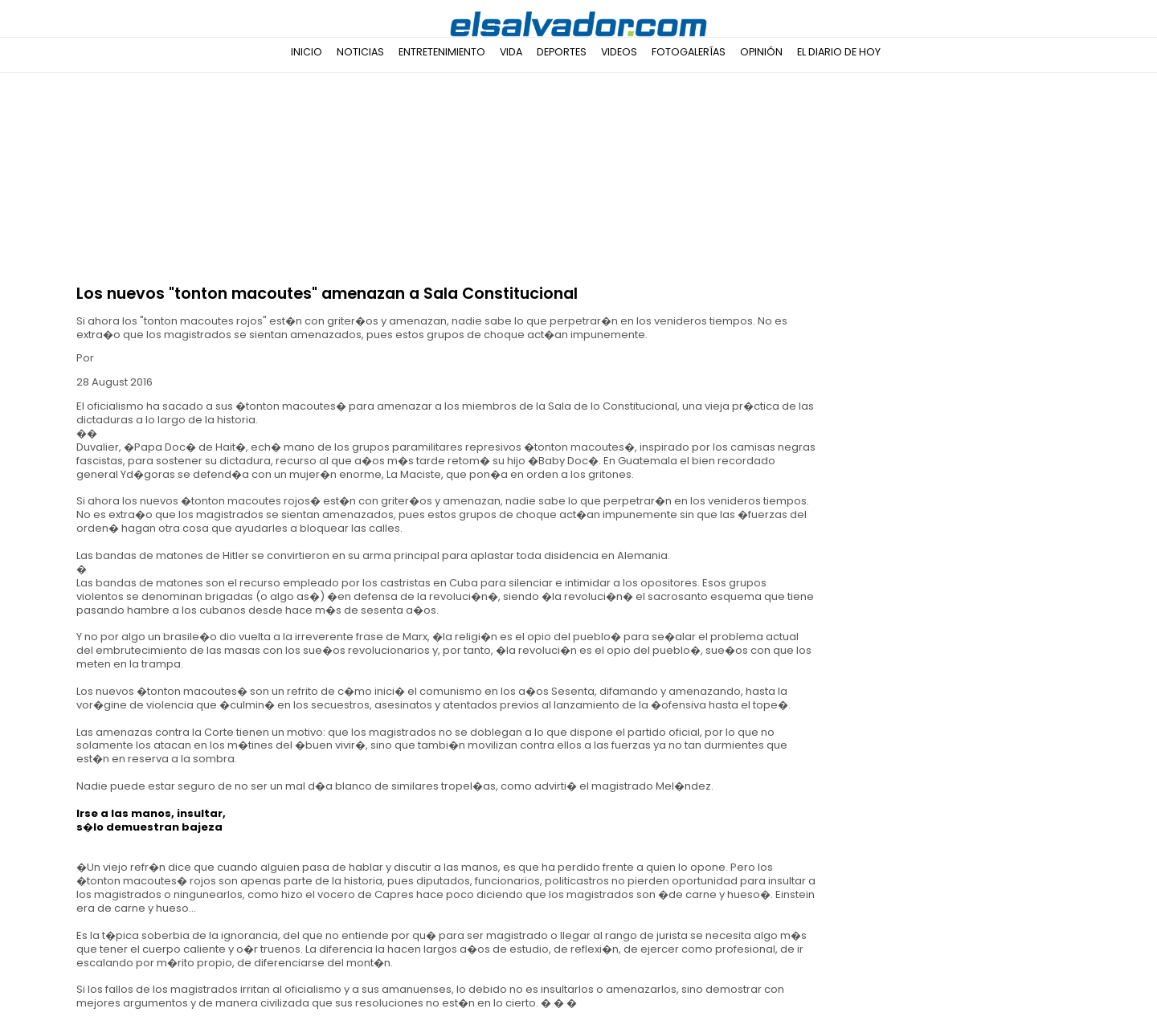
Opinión (761, 52)
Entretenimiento (442, 52)
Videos (619, 52)
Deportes (562, 52)
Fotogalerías (689, 52)
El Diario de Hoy (839, 52)
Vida (511, 52)
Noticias (360, 52)
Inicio (306, 52)
